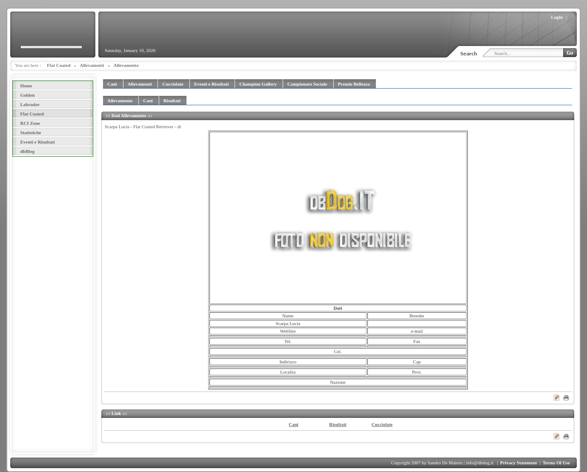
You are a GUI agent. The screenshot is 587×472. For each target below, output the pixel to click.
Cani (293, 424)
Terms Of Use (556, 462)
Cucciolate (382, 424)
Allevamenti (92, 65)
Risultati (337, 424)
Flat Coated (58, 65)
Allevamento (125, 65)
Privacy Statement (518, 462)
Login (557, 17)
